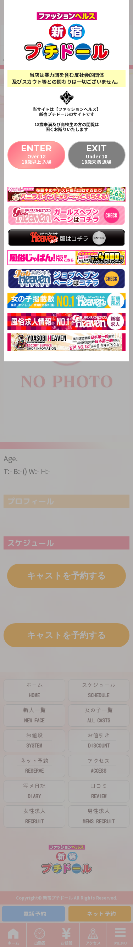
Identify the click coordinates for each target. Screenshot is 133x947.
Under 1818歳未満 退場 (96, 154)
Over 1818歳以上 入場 (36, 154)
